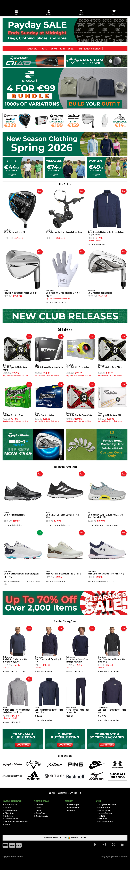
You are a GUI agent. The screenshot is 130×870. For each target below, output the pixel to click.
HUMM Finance (102, 818)
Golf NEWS (101, 816)
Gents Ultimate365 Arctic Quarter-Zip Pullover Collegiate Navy (106, 233)
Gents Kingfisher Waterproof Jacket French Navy (49, 711)
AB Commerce (123, 857)
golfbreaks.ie (70, 810)
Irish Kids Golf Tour (72, 807)
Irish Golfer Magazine (73, 805)
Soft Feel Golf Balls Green (13, 415)
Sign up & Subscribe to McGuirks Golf (65, 793)
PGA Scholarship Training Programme (15, 821)
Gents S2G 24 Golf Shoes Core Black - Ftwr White (62, 516)
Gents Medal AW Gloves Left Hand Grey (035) (63, 292)
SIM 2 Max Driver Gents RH (14, 232)
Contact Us (38, 805)
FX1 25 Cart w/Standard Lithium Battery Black (64, 232)
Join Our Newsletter (41, 816)
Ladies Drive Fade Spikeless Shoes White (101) (106, 573)
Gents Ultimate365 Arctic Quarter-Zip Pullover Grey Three (17, 711)
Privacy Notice (8, 813)
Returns (37, 810)
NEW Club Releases (103, 810)
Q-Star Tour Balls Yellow (44, 415)
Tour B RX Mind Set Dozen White (79, 415)
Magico (108, 857)
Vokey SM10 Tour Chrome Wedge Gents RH (20, 292)
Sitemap (6, 824)
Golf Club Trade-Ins (103, 807)
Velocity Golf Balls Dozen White (110, 415)
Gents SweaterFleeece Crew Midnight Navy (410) (77, 660)
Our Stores (7, 807)
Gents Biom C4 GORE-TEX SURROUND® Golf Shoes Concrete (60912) (105, 516)
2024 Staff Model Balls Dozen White (49, 367)
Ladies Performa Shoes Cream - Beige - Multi (63, 573)
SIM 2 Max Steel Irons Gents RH (100, 292)
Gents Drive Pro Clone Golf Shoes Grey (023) (21, 573)
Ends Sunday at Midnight (90, 48)
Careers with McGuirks (11, 818)
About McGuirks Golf (10, 805)
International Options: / (65, 838)
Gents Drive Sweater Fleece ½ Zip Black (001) (111, 660)
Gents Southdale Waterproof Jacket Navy (112, 711)
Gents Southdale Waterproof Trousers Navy (77, 711)
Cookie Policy (8, 816)
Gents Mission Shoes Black (14, 514)
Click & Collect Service (105, 821)
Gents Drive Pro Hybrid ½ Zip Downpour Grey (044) (15, 660)
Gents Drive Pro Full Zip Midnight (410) (48, 660)
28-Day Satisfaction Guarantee (107, 805)
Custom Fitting (39, 813)
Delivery (37, 807)
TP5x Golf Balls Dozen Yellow (77, 367)
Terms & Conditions (10, 810)
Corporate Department (104, 813)
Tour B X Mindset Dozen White (109, 367)
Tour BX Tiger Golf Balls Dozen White (15, 368)
